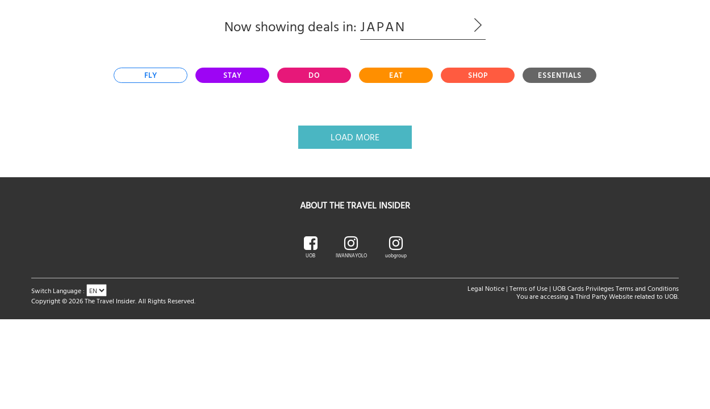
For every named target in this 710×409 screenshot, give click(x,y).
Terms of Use (528, 288)
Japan (423, 26)
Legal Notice (485, 288)
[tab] (150, 76)
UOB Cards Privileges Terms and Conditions (616, 288)
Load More (355, 137)
